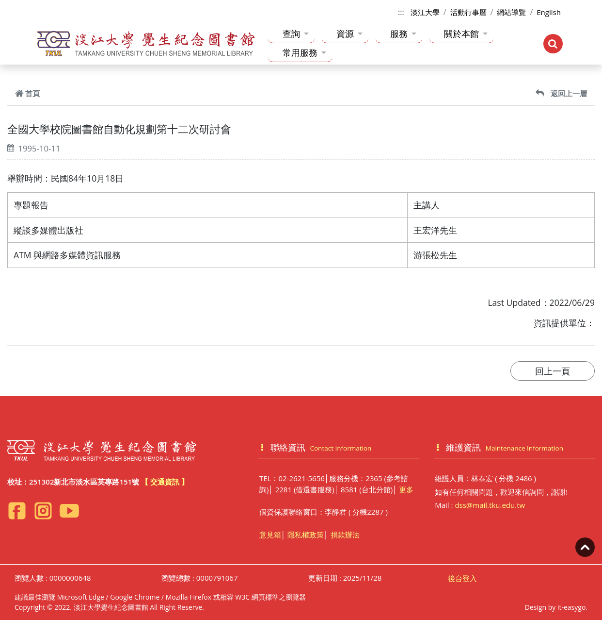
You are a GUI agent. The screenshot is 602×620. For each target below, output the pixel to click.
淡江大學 (425, 12)
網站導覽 (511, 12)
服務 (403, 33)
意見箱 (270, 534)
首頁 (27, 93)
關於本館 (466, 33)
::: (401, 12)
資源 (349, 33)
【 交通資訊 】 (165, 481)
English (549, 12)
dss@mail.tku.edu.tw (490, 505)
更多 (406, 489)
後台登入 (462, 578)
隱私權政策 (305, 534)
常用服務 (304, 52)
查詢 (296, 33)
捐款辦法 (345, 534)
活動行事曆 (468, 12)
